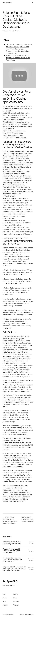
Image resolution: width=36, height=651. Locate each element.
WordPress (30, 614)
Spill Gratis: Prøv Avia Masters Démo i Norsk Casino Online (27, 519)
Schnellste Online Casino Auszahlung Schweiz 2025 (12, 542)
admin (10, 31)
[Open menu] (32, 3)
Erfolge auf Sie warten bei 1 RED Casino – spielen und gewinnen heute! (12, 559)
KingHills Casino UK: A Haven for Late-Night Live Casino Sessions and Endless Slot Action (14, 568)
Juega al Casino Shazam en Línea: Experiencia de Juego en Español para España (10, 520)
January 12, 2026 (31, 542)
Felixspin (23, 402)
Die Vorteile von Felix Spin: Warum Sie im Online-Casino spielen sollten (19, 45)
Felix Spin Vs (10, 60)
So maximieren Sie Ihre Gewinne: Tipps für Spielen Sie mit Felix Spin (18, 56)
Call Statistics (16, 31)
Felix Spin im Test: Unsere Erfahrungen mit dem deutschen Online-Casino (17, 51)
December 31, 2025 (30, 550)
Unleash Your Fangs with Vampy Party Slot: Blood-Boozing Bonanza (11, 550)
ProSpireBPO (7, 3)
